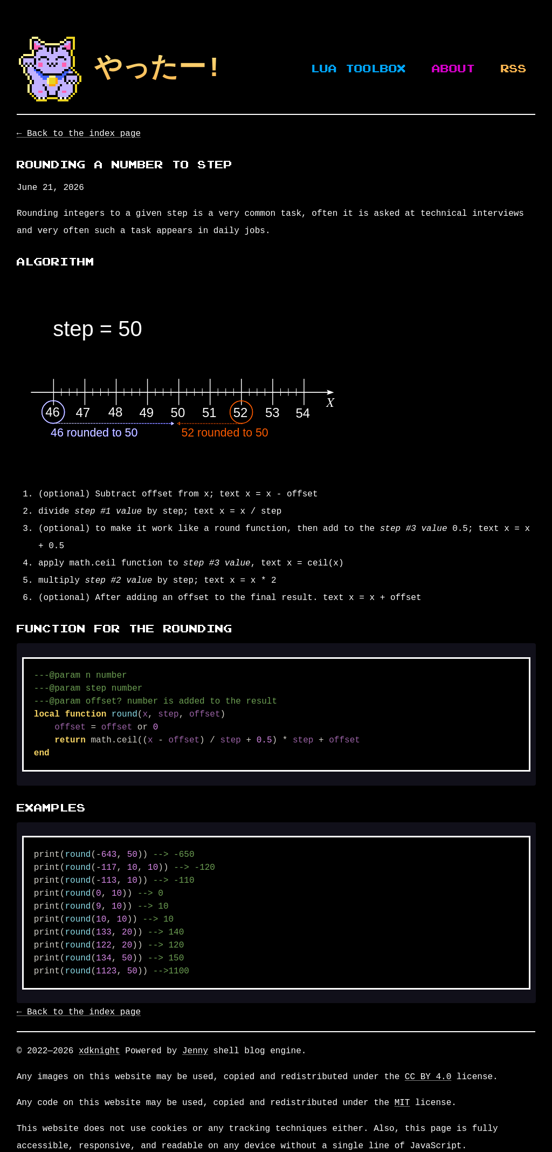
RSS (514, 69)
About (453, 69)
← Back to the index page (79, 134)
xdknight (99, 1051)
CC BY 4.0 (428, 1077)
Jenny (195, 1051)
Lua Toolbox (358, 69)
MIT (402, 1103)
